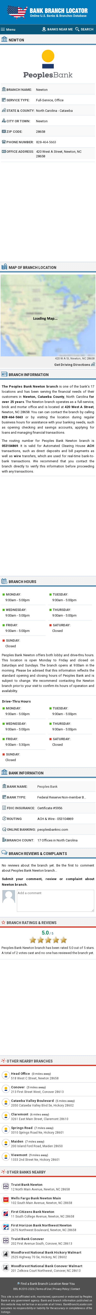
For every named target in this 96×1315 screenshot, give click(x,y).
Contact (75, 1289)
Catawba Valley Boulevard (32, 1101)
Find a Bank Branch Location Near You (48, 1284)
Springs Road (22, 1128)
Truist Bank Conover (27, 1239)
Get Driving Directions (72, 365)
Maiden (17, 1141)
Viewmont (19, 1155)
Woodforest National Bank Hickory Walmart (46, 1252)
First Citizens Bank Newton (32, 1212)
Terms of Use (43, 1289)
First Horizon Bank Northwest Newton (41, 1225)
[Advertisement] (48, 211)
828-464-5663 (46, 142)
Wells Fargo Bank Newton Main (36, 1198)
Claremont (19, 1114)
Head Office (20, 1074)
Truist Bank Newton (26, 1185)
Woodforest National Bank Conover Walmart (46, 1266)
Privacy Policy (61, 1289)
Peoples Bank (47, 786)
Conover (18, 1087)
